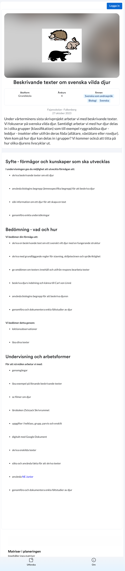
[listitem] (31, 563)
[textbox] (62, 340)
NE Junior (27, 476)
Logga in (114, 6)
